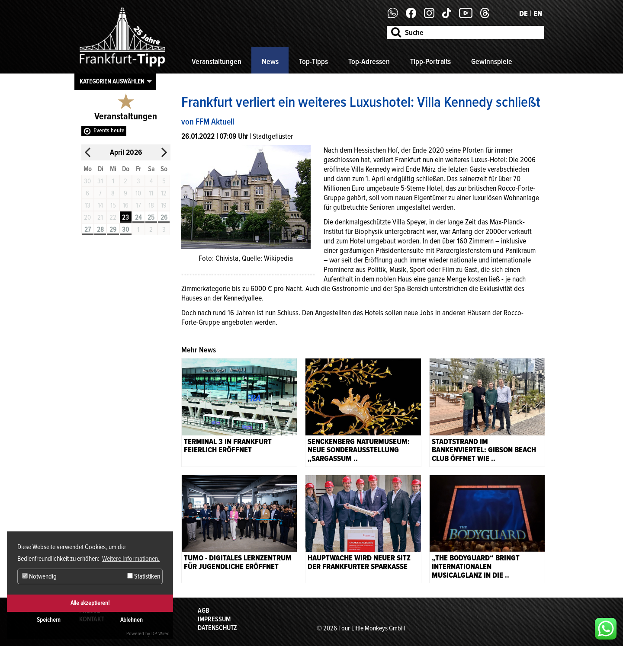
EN (537, 13)
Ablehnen (131, 620)
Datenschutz (217, 628)
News (270, 61)
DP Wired (160, 633)
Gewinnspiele (491, 61)
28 (100, 229)
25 (151, 217)
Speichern (49, 620)
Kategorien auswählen (112, 81)
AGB (203, 610)
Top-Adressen (369, 61)
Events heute (109, 130)
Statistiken (143, 576)
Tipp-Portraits (430, 61)
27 (87, 229)
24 (138, 217)
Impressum (214, 619)
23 (125, 217)
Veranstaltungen (216, 61)
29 (112, 229)
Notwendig (39, 576)
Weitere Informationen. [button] (131, 558)
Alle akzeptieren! (90, 603)
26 (164, 217)
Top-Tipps (313, 61)
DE (523, 13)
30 (125, 229)
